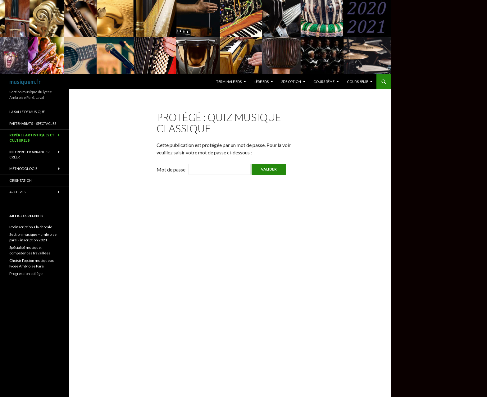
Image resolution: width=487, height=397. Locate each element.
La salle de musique (27, 112)
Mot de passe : (204, 169)
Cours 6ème (357, 82)
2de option (291, 82)
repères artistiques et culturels (31, 137)
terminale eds (229, 82)
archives (17, 192)
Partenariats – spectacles (32, 123)
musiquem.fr (25, 81)
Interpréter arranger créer (29, 154)
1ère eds (261, 82)
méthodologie (23, 169)
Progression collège (26, 273)
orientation (20, 180)
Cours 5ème (324, 82)
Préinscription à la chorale (30, 227)
